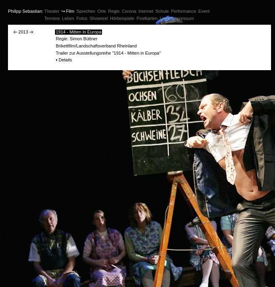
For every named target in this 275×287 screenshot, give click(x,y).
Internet (145, 11)
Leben (68, 18)
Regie (114, 11)
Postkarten (147, 18)
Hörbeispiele (122, 18)
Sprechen (86, 11)
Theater (51, 11)
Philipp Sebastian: (25, 11)
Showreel (99, 18)
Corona (129, 11)
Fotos (82, 18)
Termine (52, 18)
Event (204, 11)
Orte (101, 11)
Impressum (183, 18)
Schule (162, 11)
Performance (183, 11)
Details (65, 59)
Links (165, 18)
